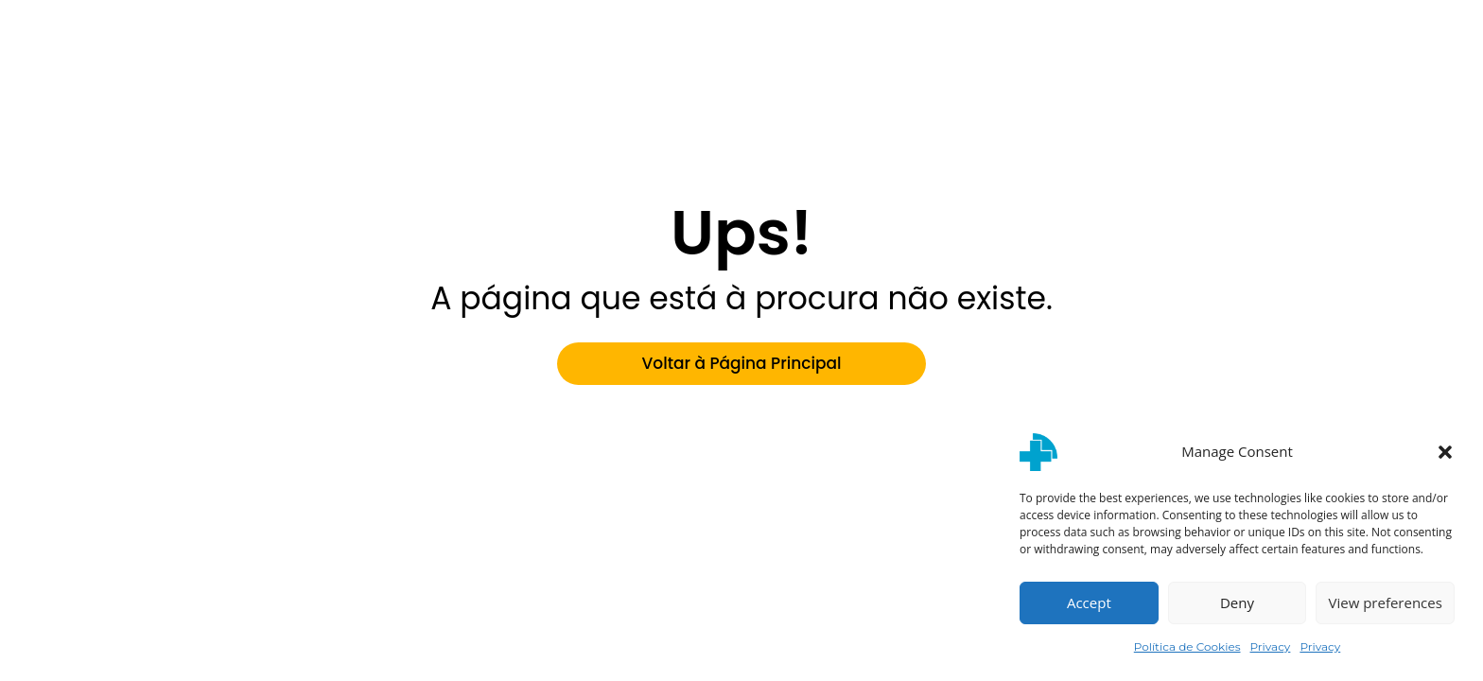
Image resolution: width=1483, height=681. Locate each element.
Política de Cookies (1187, 646)
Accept (1089, 602)
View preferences (1384, 602)
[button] (1445, 452)
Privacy (1270, 646)
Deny (1237, 602)
